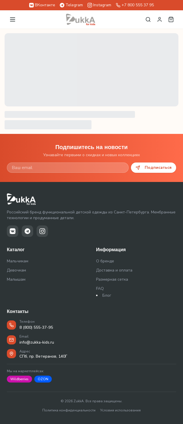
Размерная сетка (112, 279)
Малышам (16, 279)
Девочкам (16, 270)
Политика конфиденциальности (69, 410)
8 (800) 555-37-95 (36, 327)
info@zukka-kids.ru (36, 342)
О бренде (105, 261)
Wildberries (19, 379)
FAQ (100, 288)
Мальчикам (17, 261)
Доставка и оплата (114, 270)
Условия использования (120, 410)
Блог (106, 295)
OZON (43, 379)
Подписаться (154, 167)
